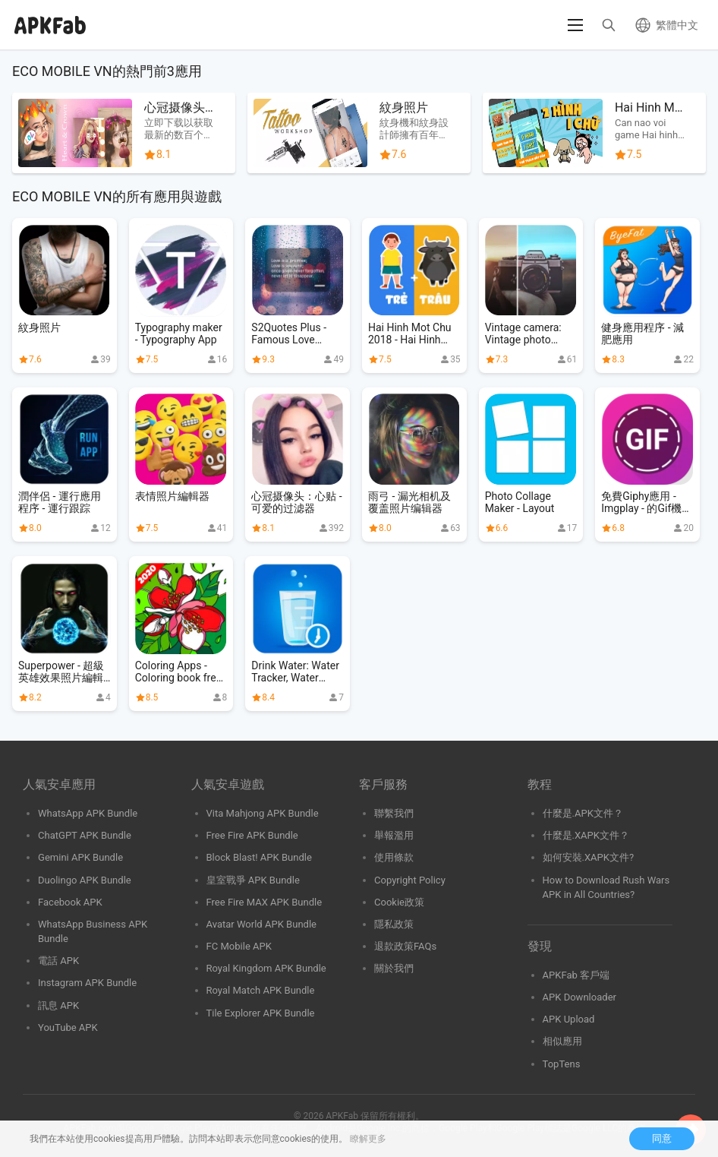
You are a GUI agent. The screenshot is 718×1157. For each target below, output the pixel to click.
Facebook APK (70, 902)
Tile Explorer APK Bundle (260, 1013)
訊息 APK (58, 1005)
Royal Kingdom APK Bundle (266, 968)
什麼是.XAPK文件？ (586, 835)
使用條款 (394, 857)
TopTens (562, 1064)
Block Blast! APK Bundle (259, 857)
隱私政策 (394, 924)
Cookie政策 (399, 902)
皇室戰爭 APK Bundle (253, 880)
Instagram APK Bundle (87, 982)
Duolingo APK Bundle (84, 880)
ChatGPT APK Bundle (84, 835)
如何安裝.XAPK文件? (589, 857)
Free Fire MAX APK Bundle (264, 902)
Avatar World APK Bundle (261, 924)
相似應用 (562, 1041)
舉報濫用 (394, 835)
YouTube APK (68, 1027)
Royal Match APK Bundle (260, 990)
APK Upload (569, 1019)
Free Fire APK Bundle (252, 835)
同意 (662, 1138)
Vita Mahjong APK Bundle (262, 813)
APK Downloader (579, 997)
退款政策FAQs (405, 946)
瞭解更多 (368, 1138)
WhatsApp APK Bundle (87, 813)
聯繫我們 (394, 813)
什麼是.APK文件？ (583, 813)
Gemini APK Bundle (80, 857)
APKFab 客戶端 (576, 975)
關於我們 (394, 968)
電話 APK (58, 960)
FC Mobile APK (239, 946)
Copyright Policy (410, 880)
